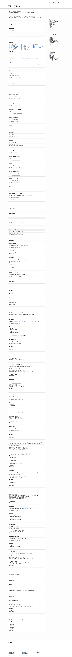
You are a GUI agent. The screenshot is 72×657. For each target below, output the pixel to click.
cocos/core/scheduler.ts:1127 (16, 247)
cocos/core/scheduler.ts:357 (16, 121)
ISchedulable (12, 30)
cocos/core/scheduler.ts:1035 (16, 414)
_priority (23, 45)
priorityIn (11, 59)
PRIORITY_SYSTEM (37, 47)
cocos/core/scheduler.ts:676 (16, 510)
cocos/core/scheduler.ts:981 (16, 430)
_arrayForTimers (13, 44)
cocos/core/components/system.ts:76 (17, 312)
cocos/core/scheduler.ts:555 (16, 445)
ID (34, 45)
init (50, 43)
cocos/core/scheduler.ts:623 (16, 474)
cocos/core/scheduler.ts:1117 (16, 261)
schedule (51, 53)
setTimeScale (52, 55)
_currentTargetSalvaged (14, 46)
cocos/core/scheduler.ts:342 (16, 206)
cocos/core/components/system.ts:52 (17, 222)
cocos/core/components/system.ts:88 (17, 399)
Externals (55, 2)
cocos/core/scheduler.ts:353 (16, 175)
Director (21, 314)
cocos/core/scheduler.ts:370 (16, 604)
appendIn (11, 58)
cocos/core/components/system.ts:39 (17, 145)
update (51, 61)
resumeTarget (24, 62)
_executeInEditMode (13, 47)
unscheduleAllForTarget (38, 60)
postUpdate (24, 61)
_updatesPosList (36, 44)
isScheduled (52, 44)
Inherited (51, 2)
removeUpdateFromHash (14, 61)
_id (22, 44)
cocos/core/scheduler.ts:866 (16, 323)
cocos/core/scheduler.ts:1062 (16, 343)
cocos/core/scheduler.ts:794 (16, 528)
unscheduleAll (36, 59)
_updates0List (24, 48)
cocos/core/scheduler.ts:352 (16, 152)
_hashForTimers (13, 48)
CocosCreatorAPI (11, 2)
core (12, 5)
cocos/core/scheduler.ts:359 (16, 105)
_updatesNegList (25, 49)
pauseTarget (24, 60)
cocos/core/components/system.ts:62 (17, 619)
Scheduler (15, 5)
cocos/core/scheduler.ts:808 (16, 555)
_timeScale (24, 46)
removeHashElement (13, 60)
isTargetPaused (52, 45)
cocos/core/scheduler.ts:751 (16, 540)
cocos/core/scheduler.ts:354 (16, 167)
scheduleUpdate (52, 54)
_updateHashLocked (25, 47)
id (10, 53)
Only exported (61, 2)
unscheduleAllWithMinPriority (38, 61)
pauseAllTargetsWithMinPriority (26, 59)
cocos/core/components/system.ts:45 (17, 234)
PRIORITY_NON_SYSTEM (38, 46)
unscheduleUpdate (37, 62)
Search (45, 3)
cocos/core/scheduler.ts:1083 (16, 276)
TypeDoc (15, 655)
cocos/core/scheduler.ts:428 (16, 301)
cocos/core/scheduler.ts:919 (16, 368)
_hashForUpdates (13, 49)
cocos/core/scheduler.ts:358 (16, 98)
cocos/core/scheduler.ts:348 (16, 197)
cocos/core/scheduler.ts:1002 (16, 383)
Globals (9, 5)
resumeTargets (52, 52)
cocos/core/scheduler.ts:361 (16, 90)
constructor (51, 18)
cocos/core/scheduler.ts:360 (16, 160)
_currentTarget (12, 45)
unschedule (36, 58)
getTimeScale (12, 62)
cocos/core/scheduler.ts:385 (16, 77)
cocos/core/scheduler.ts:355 (16, 182)
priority (23, 53)
